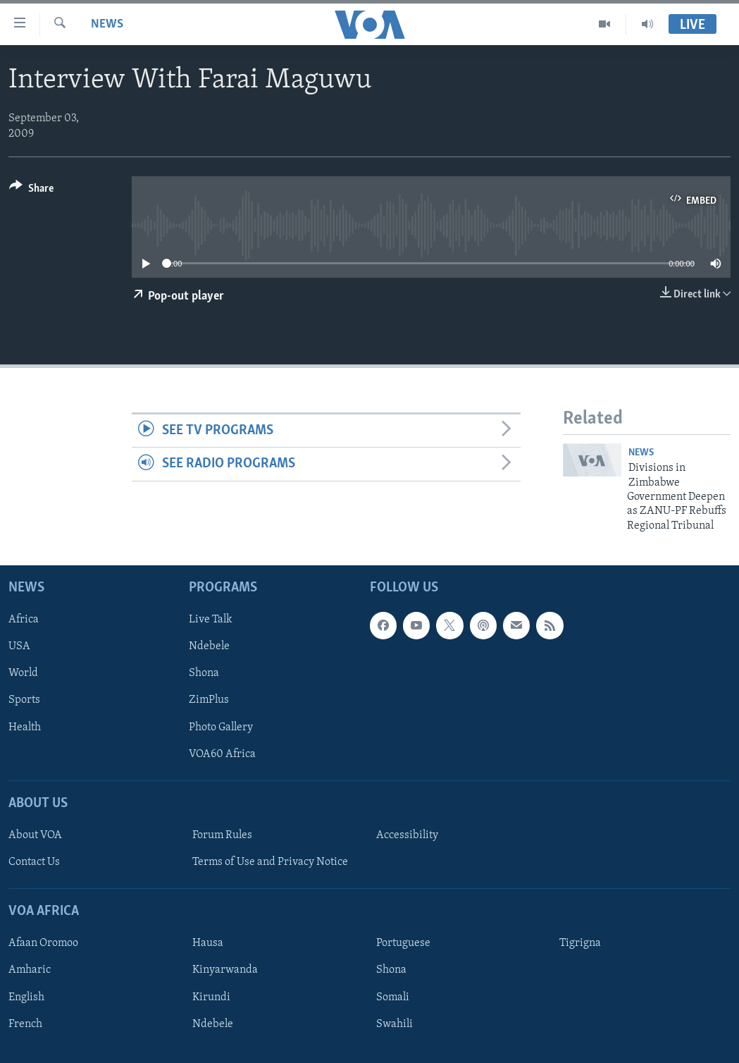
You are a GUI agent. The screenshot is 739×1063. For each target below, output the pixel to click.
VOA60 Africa (222, 754)
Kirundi (211, 997)
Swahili (394, 1024)
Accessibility (407, 835)
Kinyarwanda (225, 970)
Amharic (29, 970)
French (25, 1024)
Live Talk (210, 619)
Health (24, 727)
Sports (24, 700)
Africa (23, 619)
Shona (204, 674)
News (107, 24)
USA (19, 647)
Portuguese (403, 944)
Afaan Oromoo (43, 944)
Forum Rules (222, 835)
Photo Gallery (221, 727)
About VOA (35, 835)
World (23, 674)
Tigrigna (580, 944)
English (26, 997)
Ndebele (209, 647)
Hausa (207, 944)
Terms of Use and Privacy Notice (270, 862)
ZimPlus (209, 700)
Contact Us (34, 862)
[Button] (31, 190)
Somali (392, 997)
